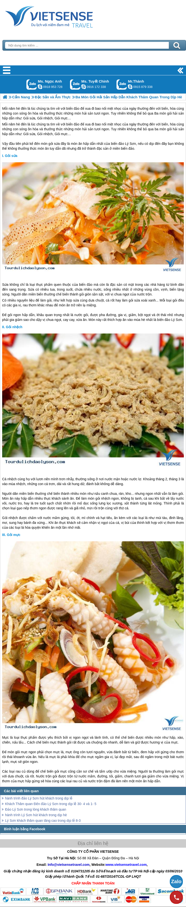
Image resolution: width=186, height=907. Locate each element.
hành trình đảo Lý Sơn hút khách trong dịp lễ (38, 798)
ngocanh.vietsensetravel (40, 86)
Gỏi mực (13, 535)
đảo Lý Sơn (127, 144)
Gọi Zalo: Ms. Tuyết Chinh (75, 84)
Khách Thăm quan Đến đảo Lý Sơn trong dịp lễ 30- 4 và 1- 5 (50, 804)
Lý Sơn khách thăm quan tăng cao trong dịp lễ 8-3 (43, 820)
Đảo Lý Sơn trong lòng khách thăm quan (35, 809)
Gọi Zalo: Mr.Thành (121, 84)
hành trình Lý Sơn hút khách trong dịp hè (36, 815)
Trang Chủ (61, 15)
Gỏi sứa (11, 156)
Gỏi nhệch (14, 327)
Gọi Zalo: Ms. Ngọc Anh (31, 84)
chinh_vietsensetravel (83, 86)
